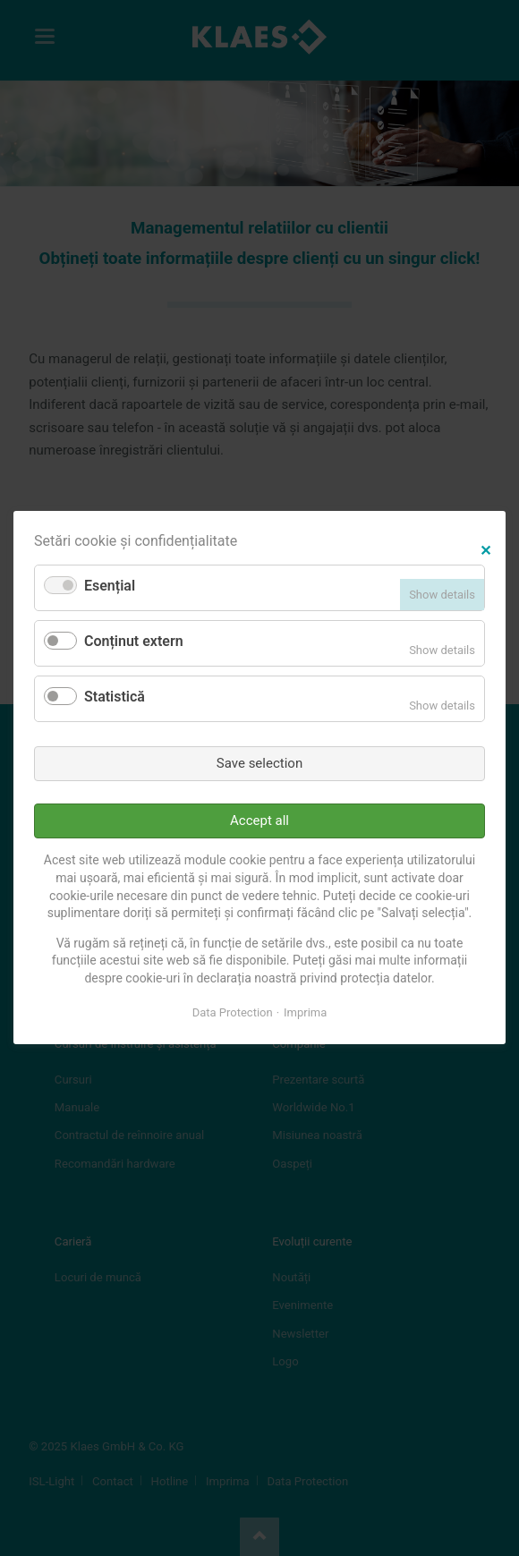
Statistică (114, 696)
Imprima (305, 1012)
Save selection (259, 763)
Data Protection (232, 1012)
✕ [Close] (485, 549)
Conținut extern (133, 641)
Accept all (259, 820)
